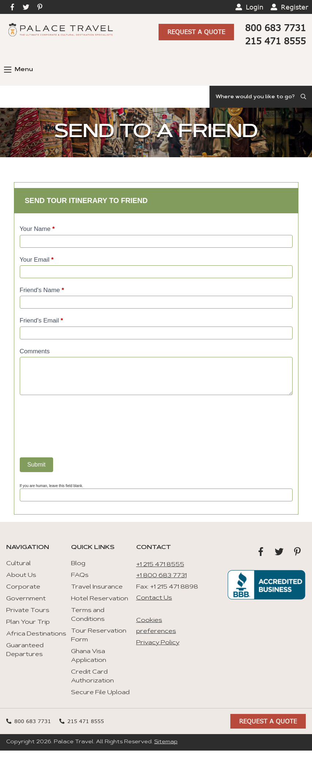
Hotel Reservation (99, 599)
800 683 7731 (275, 27)
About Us (21, 575)
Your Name (37, 228)
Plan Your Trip (28, 622)
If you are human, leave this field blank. (51, 486)
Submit (36, 464)
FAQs (80, 575)
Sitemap (166, 742)
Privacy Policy (157, 643)
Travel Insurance (97, 587)
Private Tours (27, 611)
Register (294, 7)
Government (26, 599)
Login (254, 7)
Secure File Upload (100, 693)
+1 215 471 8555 (160, 565)
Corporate (23, 587)
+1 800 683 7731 (161, 576)
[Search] (260, 97)
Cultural (18, 564)
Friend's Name (42, 290)
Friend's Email (41, 320)
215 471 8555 (275, 41)
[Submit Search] (304, 96)
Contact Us (154, 598)
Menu (18, 70)
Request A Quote (196, 31)
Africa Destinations (36, 634)
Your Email (37, 259)
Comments (35, 351)
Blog (78, 564)
